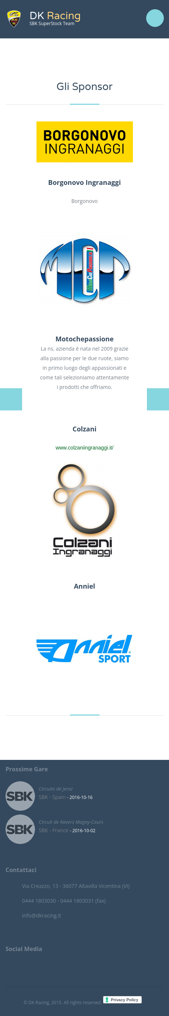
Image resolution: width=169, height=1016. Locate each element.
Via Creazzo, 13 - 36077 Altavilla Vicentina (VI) (76, 885)
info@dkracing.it (41, 915)
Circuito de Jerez (56, 788)
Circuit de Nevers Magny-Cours (71, 822)
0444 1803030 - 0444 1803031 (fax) (64, 900)
